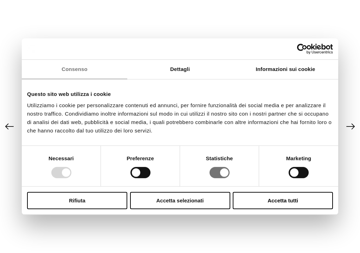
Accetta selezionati (180, 200)
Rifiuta (77, 200)
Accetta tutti (283, 200)
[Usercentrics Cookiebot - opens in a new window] (302, 49)
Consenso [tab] (74, 69)
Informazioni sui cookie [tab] (285, 69)
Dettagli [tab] (180, 69)
